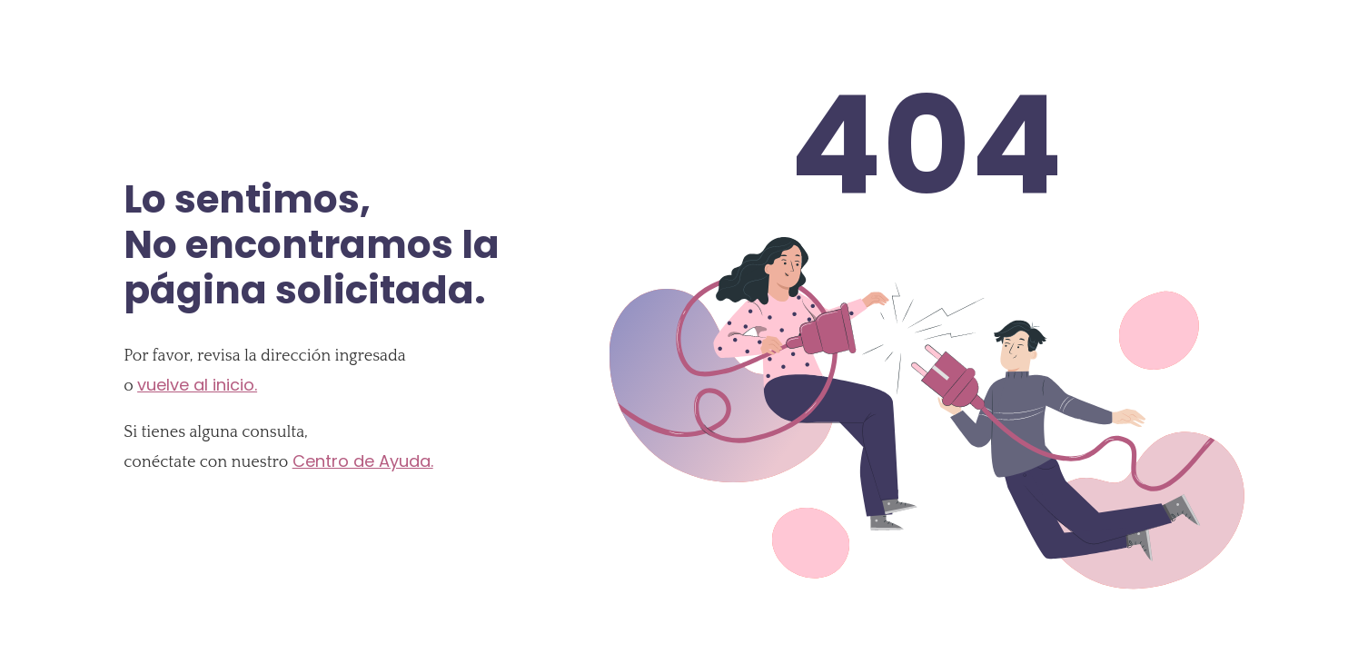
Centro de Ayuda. (362, 461)
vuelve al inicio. (197, 384)
